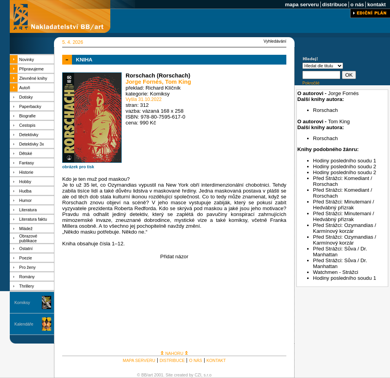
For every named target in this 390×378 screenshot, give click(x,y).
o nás (357, 4)
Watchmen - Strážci (335, 272)
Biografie (27, 115)
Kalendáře (24, 324)
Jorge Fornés (144, 82)
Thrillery (26, 286)
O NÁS (195, 360)
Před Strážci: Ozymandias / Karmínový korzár (344, 228)
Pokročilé (311, 83)
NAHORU (174, 353)
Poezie (25, 258)
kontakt (376, 4)
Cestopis (27, 125)
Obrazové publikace (28, 238)
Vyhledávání (275, 41)
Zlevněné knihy (33, 78)
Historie (26, 172)
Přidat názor (174, 256)
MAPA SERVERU (139, 360)
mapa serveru (302, 4)
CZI (197, 375)
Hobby (25, 181)
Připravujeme (31, 69)
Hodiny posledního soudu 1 (344, 161)
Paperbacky (30, 106)
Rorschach (325, 110)
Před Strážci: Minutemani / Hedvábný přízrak (343, 205)
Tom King (178, 82)
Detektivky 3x (31, 144)
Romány (27, 276)
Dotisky (26, 97)
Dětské (25, 153)
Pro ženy (27, 267)
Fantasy (26, 162)
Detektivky (28, 134)
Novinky (26, 59)
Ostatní (25, 248)
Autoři (24, 87)
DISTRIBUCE (172, 360)
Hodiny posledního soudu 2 (344, 166)
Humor (25, 200)
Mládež (25, 228)
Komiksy (22, 302)
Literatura (28, 209)
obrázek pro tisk (78, 166)
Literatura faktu (33, 219)
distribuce (335, 4)
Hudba (25, 191)
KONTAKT (216, 360)
